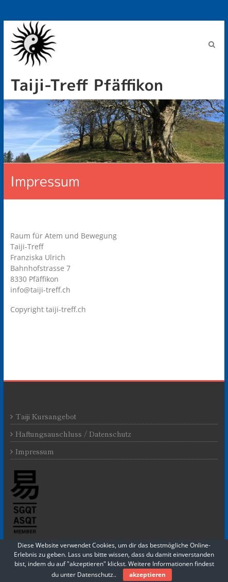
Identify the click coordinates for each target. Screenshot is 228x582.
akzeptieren (147, 574)
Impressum (34, 451)
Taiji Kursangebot (45, 416)
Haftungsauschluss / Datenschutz (73, 434)
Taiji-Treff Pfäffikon (86, 85)
